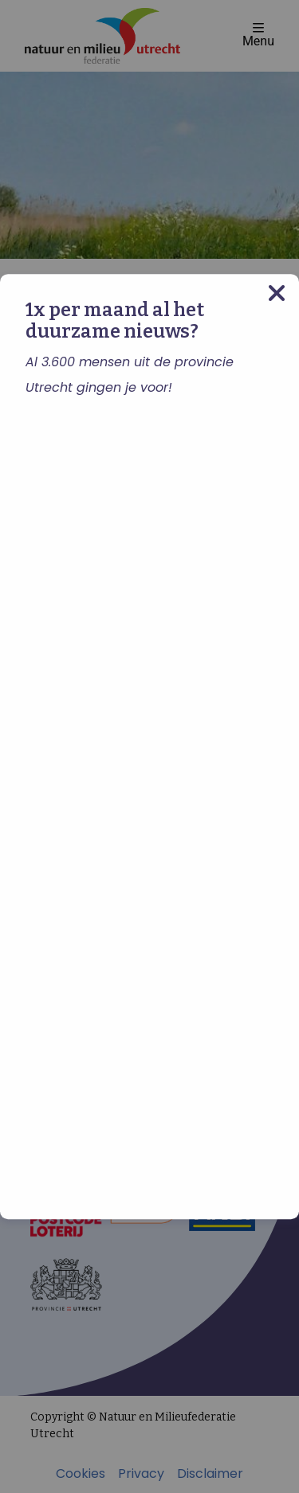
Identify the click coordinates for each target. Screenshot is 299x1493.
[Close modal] (276, 293)
